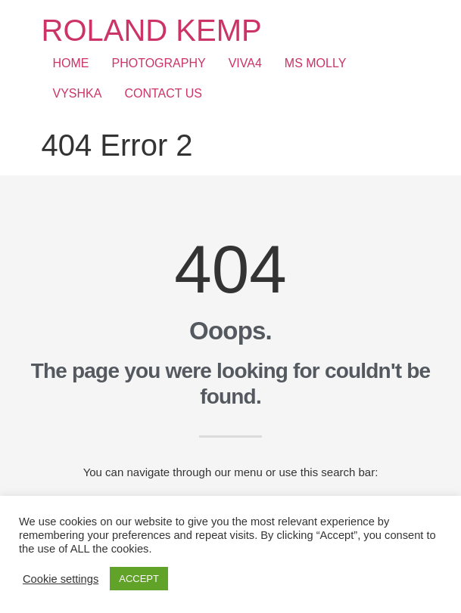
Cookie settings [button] (60, 579)
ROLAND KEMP (152, 30)
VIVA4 (245, 63)
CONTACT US (163, 93)
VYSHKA (77, 93)
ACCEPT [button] (139, 578)
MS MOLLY (316, 63)
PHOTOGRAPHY (159, 63)
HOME (71, 63)
